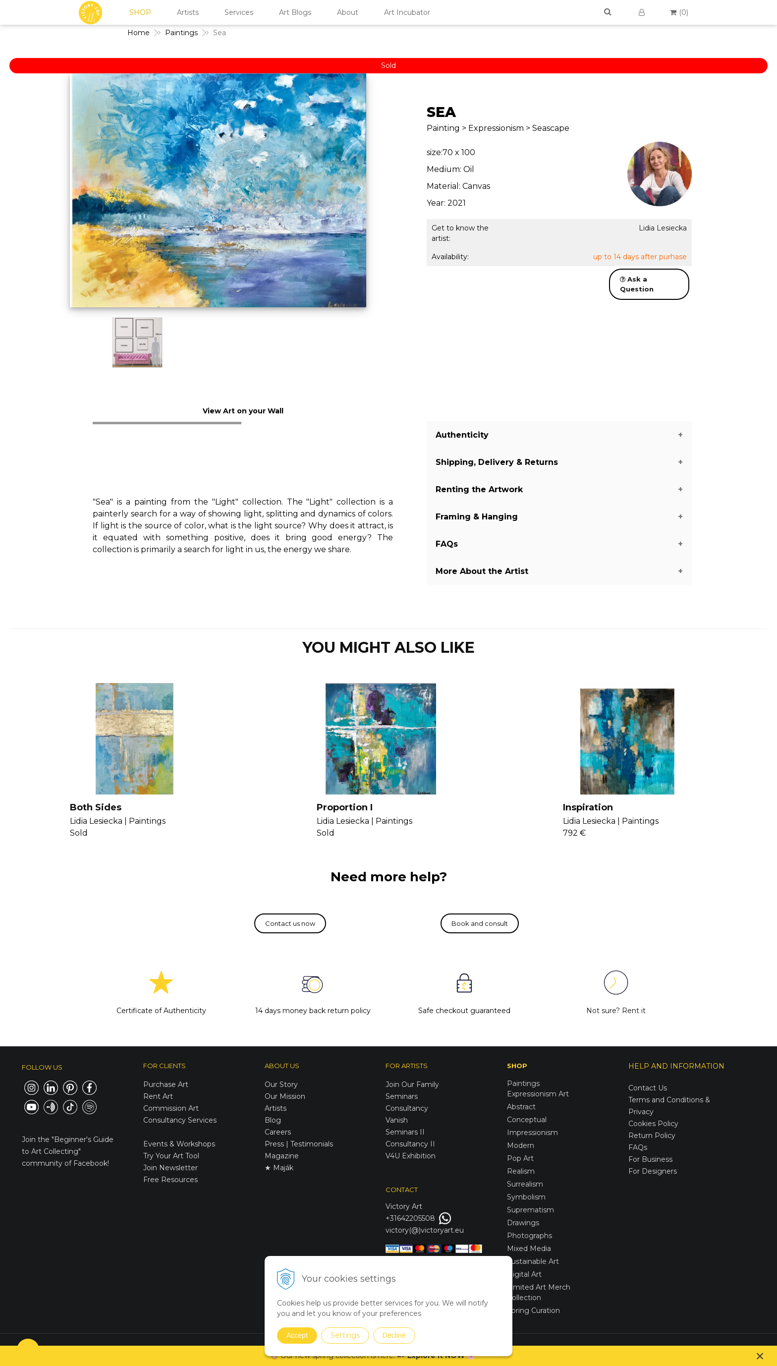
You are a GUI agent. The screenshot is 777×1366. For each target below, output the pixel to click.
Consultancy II (410, 1143)
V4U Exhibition (411, 1155)
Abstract (521, 1106)
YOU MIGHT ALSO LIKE (388, 647)
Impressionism (532, 1132)
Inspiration (588, 807)
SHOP (140, 12)
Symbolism (526, 1197)
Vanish (397, 1120)
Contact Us (647, 1087)
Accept (297, 1335)
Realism (521, 1171)
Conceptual (527, 1119)
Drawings (523, 1222)
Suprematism (530, 1209)
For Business (651, 1159)
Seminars (402, 1096)
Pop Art (520, 1158)
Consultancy (407, 1108)
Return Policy (651, 1135)
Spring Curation (533, 1310)
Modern (520, 1145)
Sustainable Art (533, 1261)
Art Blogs (295, 12)
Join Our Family (412, 1084)
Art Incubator (407, 12)
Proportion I (345, 807)
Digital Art (524, 1274)
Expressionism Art (538, 1093)
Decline (394, 1335)
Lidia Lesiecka (663, 228)
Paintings (523, 1083)
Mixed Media (529, 1248)
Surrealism (525, 1184)
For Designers (652, 1171)
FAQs (637, 1147)
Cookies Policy (653, 1123)
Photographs (529, 1235)
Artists (188, 12)
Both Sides (95, 807)
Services (238, 12)
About (347, 12)
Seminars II (405, 1132)
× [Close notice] (760, 1356)
